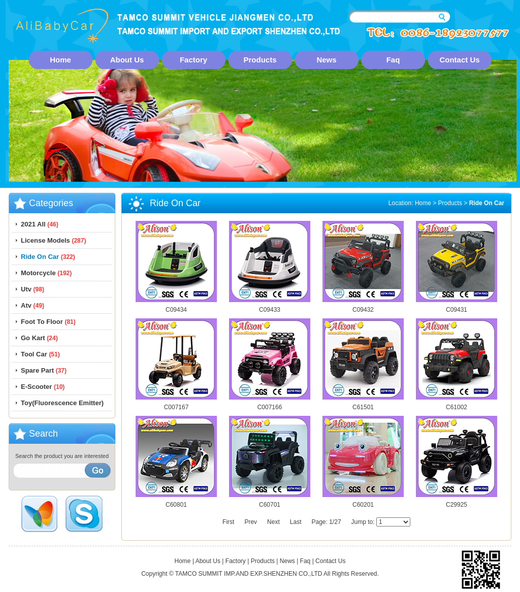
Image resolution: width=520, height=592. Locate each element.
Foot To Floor (48, 321)
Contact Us (459, 59)
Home (60, 59)
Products (259, 59)
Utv (32, 289)
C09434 (176, 307)
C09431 (456, 307)
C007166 (269, 404)
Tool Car (40, 354)
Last (296, 521)
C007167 (176, 404)
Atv (32, 305)
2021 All (39, 224)
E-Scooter (42, 386)
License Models (53, 240)
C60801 (176, 502)
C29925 (456, 502)
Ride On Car (48, 256)
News (326, 59)
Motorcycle (46, 273)
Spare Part (44, 370)
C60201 (363, 502)
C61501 (363, 404)
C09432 (363, 307)
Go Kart (39, 338)
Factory (193, 59)
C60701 (269, 502)
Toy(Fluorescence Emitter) (62, 403)
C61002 (456, 404)
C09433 (269, 307)
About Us (127, 59)
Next (273, 521)
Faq (393, 59)
